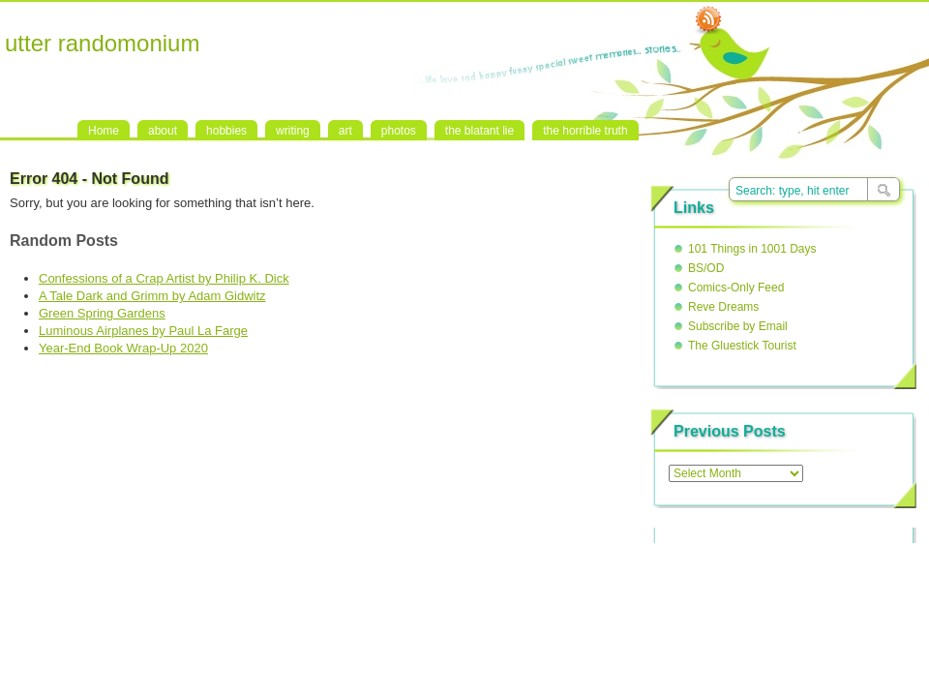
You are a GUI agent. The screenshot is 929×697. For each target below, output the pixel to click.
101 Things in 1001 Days (752, 249)
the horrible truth (585, 130)
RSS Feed (708, 20)
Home (103, 130)
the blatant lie (479, 130)
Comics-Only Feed (736, 287)
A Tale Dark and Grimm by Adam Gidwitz (152, 295)
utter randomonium (102, 43)
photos (398, 130)
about (162, 130)
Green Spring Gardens (102, 313)
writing (293, 130)
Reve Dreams (723, 307)
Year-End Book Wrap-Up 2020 (123, 348)
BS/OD (706, 268)
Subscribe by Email (738, 326)
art (345, 130)
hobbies (226, 130)
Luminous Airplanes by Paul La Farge (143, 330)
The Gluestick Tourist (742, 345)
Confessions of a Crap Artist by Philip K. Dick (164, 278)
